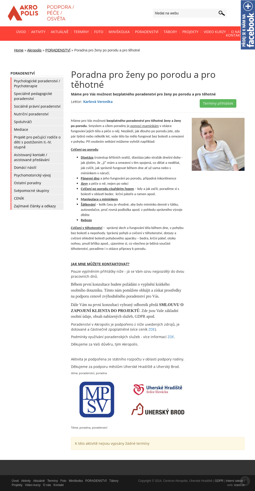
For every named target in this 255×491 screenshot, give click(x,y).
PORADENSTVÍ (57, 50)
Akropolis (34, 50)
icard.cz (239, 485)
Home (18, 50)
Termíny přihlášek (218, 103)
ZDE (151, 329)
